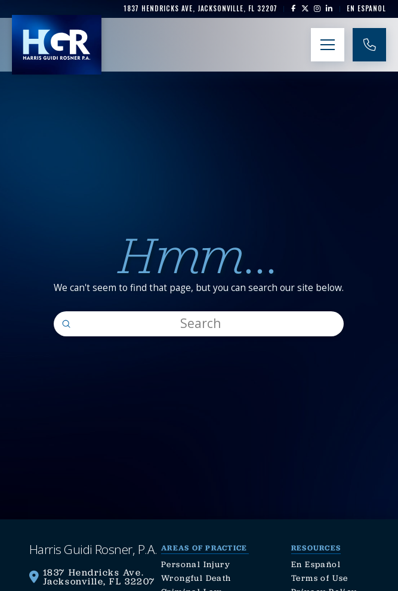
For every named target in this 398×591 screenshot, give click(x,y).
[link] (200, 9)
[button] (327, 44)
